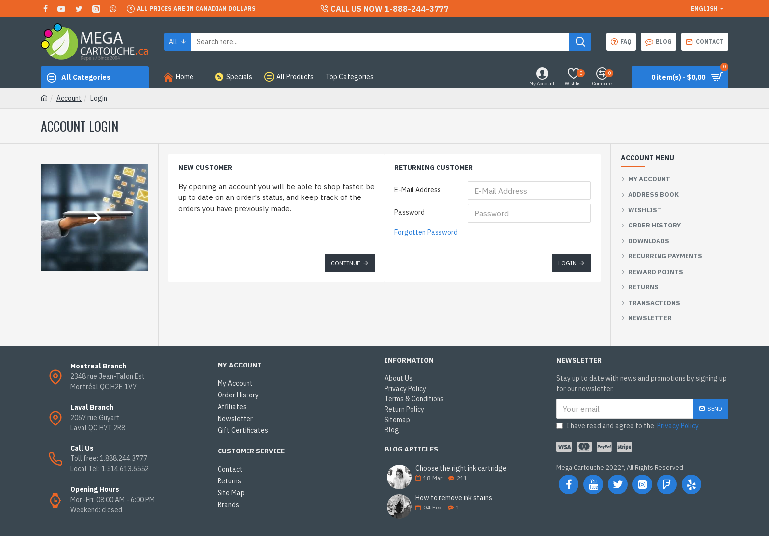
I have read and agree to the (628, 426)
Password (409, 212)
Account (69, 98)
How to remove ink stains (453, 498)
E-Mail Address (417, 189)
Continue (345, 263)
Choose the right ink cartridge (461, 468)
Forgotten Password (426, 232)
